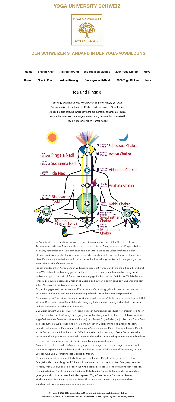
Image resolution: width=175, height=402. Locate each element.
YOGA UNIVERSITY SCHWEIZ (87, 6)
